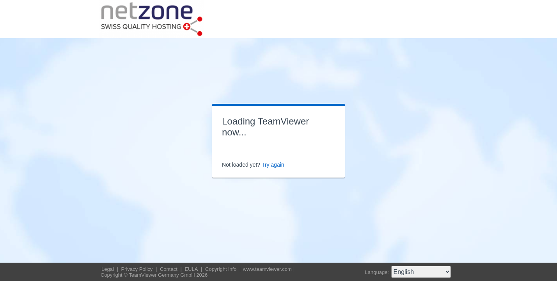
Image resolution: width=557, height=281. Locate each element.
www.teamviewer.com (267, 269)
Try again (273, 165)
